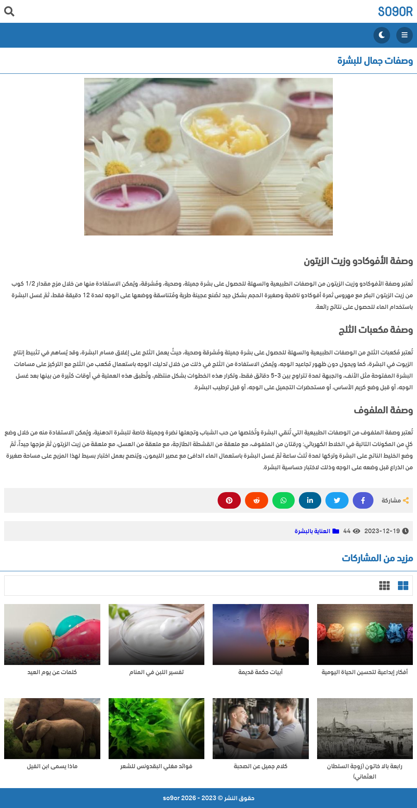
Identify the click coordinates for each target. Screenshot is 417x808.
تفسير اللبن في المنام (156, 672)
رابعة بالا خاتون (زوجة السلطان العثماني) (364, 771)
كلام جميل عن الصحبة (261, 766)
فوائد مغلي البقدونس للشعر (156, 766)
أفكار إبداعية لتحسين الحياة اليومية (365, 672)
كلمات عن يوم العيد (52, 672)
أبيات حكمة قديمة (260, 672)
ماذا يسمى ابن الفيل (52, 766)
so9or (395, 11)
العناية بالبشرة (312, 531)
